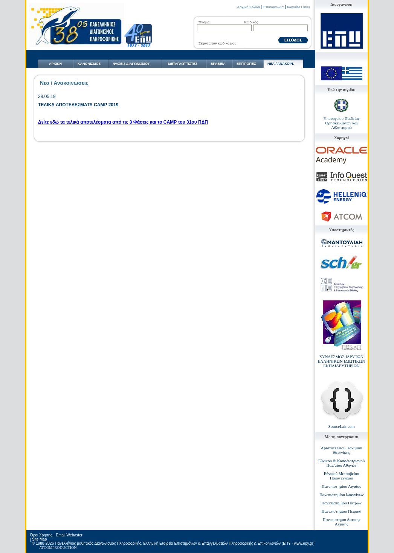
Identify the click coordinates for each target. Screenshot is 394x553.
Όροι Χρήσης (41, 535)
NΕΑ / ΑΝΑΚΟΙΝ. (280, 64)
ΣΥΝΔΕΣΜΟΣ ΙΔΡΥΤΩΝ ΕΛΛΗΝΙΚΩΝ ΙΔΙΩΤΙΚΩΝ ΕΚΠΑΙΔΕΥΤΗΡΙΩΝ (341, 361)
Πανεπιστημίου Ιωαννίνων (341, 494)
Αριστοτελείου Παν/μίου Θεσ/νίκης (341, 450)
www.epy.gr (303, 543)
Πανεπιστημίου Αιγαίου (341, 486)
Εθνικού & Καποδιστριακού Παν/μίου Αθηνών (341, 462)
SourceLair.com (341, 426)
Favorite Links (298, 7)
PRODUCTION (64, 547)
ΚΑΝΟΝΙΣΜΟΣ (89, 64)
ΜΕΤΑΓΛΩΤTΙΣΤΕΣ (182, 64)
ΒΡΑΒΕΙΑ (218, 64)
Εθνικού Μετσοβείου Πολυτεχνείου (341, 475)
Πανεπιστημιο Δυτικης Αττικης (341, 521)
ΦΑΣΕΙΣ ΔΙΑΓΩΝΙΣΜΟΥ (131, 64)
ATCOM (45, 547)
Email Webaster (69, 535)
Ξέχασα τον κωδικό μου (217, 43)
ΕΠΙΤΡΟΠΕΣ (246, 64)
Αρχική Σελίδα (248, 7)
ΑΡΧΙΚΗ (55, 64)
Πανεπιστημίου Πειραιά (342, 511)
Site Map (39, 539)
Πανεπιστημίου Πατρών (341, 503)
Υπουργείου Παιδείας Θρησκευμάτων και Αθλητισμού (341, 123)
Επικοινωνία (273, 7)
